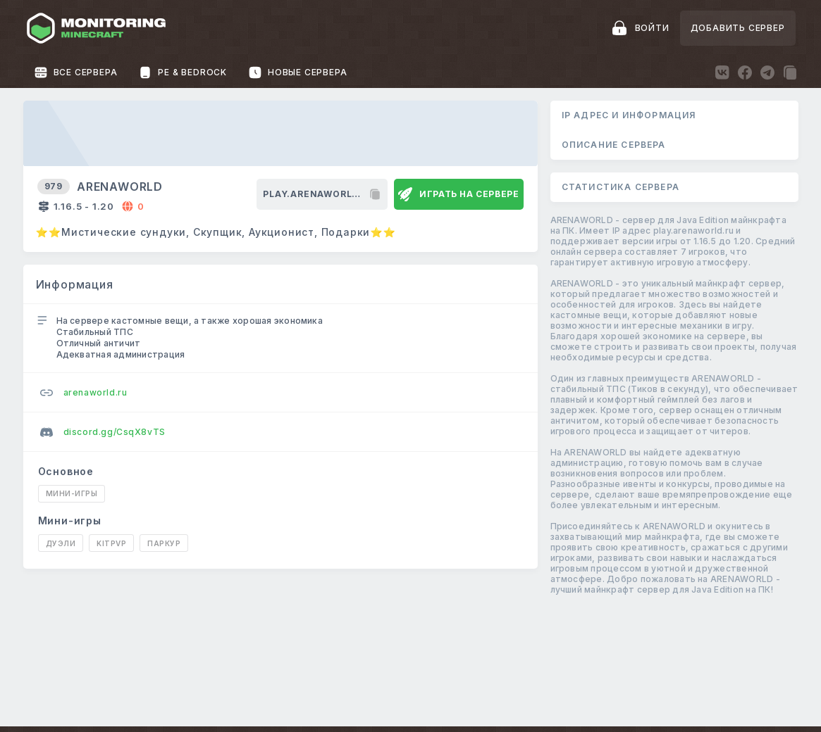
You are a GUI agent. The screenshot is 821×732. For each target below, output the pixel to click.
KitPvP (111, 543)
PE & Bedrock (182, 72)
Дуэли (61, 543)
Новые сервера (297, 72)
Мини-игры (72, 493)
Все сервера (76, 72)
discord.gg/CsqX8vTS (103, 432)
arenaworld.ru (84, 392)
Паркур (163, 543)
